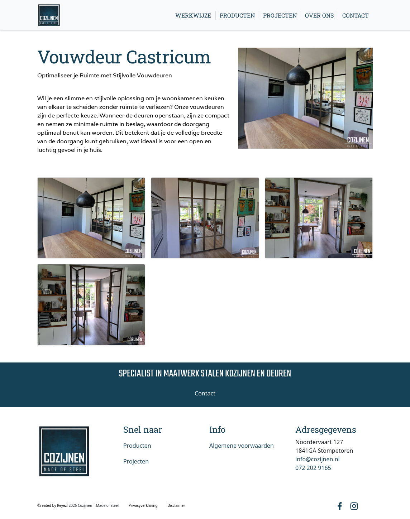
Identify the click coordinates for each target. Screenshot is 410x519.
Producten (237, 15)
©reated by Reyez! (52, 505)
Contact (355, 15)
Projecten (280, 15)
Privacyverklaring (143, 505)
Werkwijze (193, 15)
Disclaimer (176, 505)
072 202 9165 (313, 468)
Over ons (319, 15)
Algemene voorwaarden (241, 446)
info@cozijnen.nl (317, 459)
